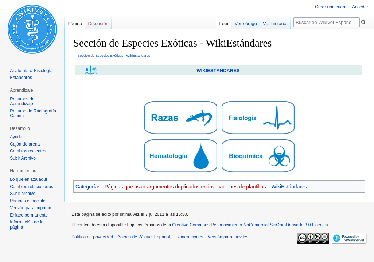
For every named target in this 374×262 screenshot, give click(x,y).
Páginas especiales (28, 200)
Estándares (21, 77)
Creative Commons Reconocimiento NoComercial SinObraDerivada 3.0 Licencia (250, 224)
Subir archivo (22, 193)
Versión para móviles (228, 236)
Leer (224, 23)
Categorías (87, 187)
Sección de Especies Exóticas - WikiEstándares (114, 55)
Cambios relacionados (31, 186)
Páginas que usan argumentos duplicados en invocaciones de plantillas (185, 187)
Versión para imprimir (30, 207)
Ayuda (16, 136)
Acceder (360, 6)
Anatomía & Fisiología (31, 70)
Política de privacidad (92, 236)
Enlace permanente (29, 215)
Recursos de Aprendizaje (22, 101)
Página (74, 23)
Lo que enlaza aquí (28, 179)
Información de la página (26, 224)
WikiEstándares (289, 187)
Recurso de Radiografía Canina (33, 113)
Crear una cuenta (332, 6)
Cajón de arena (25, 144)
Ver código (245, 23)
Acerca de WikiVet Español (143, 236)
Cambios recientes (28, 151)
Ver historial (275, 23)
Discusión (98, 23)
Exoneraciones (188, 236)
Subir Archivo (23, 158)
